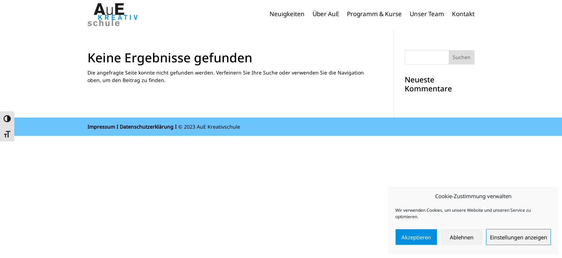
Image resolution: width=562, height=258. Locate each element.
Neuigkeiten (287, 14)
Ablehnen (461, 237)
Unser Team (427, 14)
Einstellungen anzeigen (518, 237)
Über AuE (326, 14)
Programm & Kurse (374, 14)
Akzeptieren (416, 237)
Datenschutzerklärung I (148, 126)
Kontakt (463, 14)
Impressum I (102, 126)
